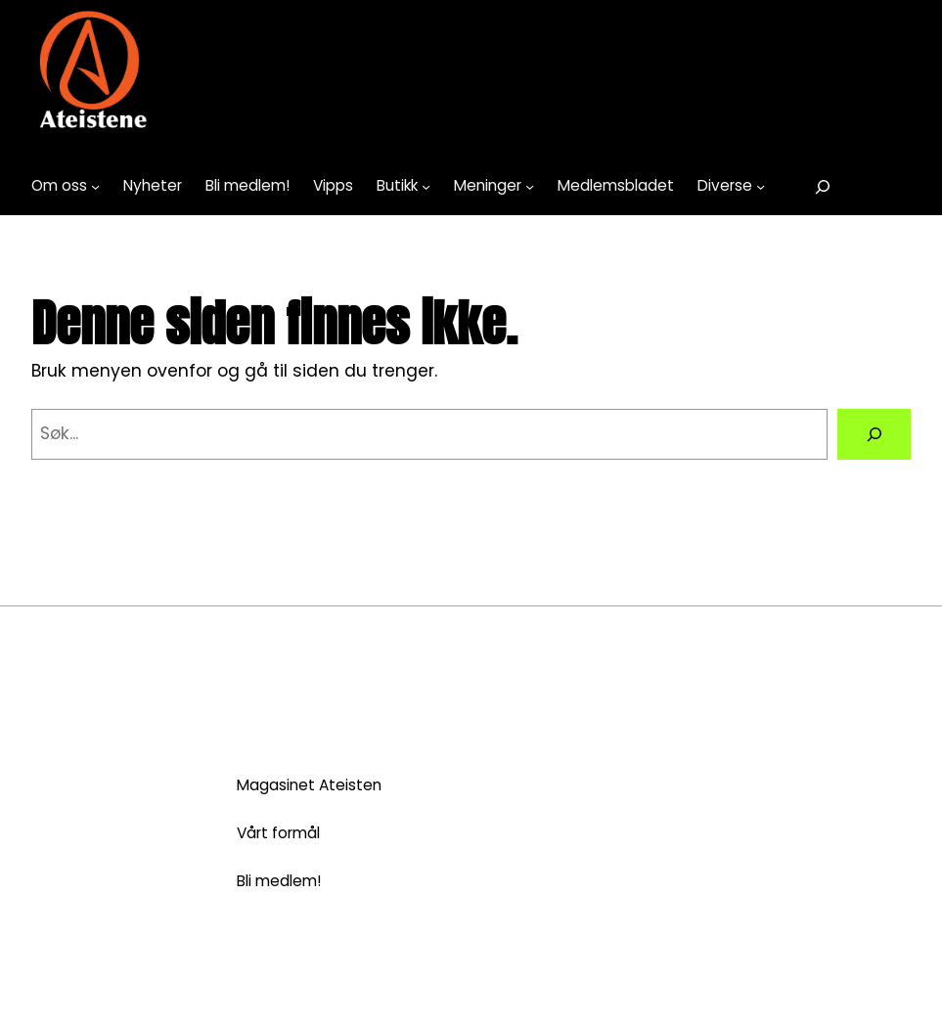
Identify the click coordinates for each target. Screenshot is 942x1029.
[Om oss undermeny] (95, 186)
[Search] (874, 434)
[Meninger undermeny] (529, 186)
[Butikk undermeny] (426, 186)
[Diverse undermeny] (760, 186)
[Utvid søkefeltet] (823, 186)
